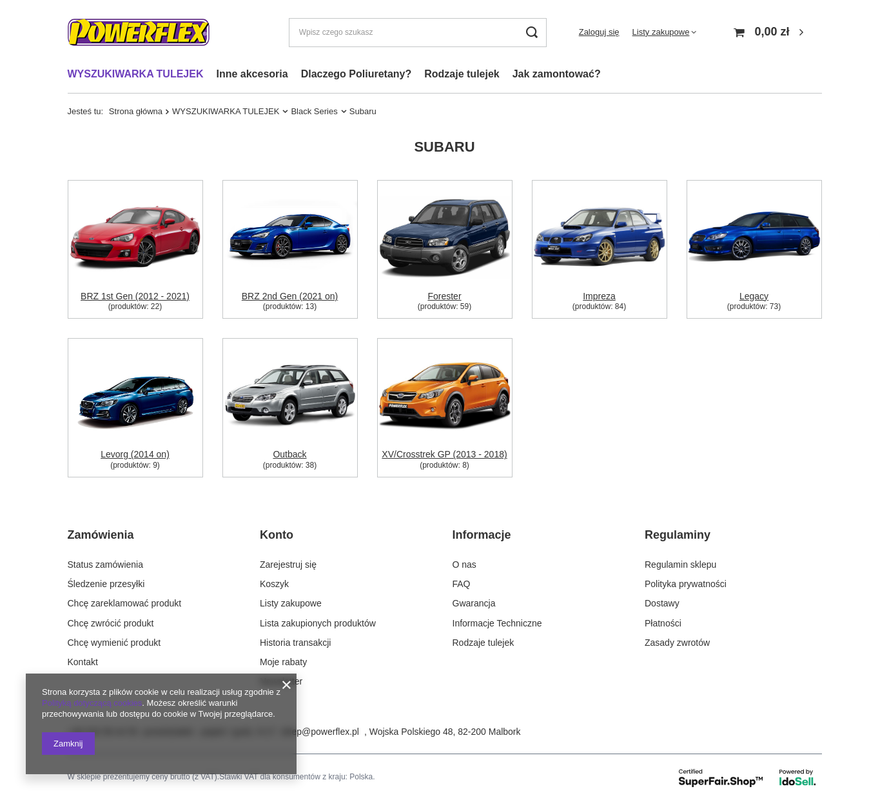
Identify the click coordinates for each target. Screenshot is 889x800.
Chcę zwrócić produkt (111, 622)
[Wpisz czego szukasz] (418, 32)
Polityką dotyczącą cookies (92, 703)
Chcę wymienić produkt (114, 642)
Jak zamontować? (557, 73)
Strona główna (135, 111)
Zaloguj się (599, 32)
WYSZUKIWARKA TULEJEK (136, 73)
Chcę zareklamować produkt (125, 603)
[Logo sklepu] (139, 32)
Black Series (314, 111)
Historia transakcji (295, 642)
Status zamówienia (106, 564)
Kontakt (83, 662)
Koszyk (274, 584)
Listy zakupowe (661, 32)
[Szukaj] (532, 32)
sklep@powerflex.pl (319, 731)
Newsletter (281, 681)
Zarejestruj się (288, 564)
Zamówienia (101, 534)
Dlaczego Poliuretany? (356, 73)
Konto (276, 534)
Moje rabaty (283, 662)
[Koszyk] (770, 32)
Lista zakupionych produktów (318, 622)
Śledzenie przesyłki (106, 584)
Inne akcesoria (252, 73)
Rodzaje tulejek (461, 73)
